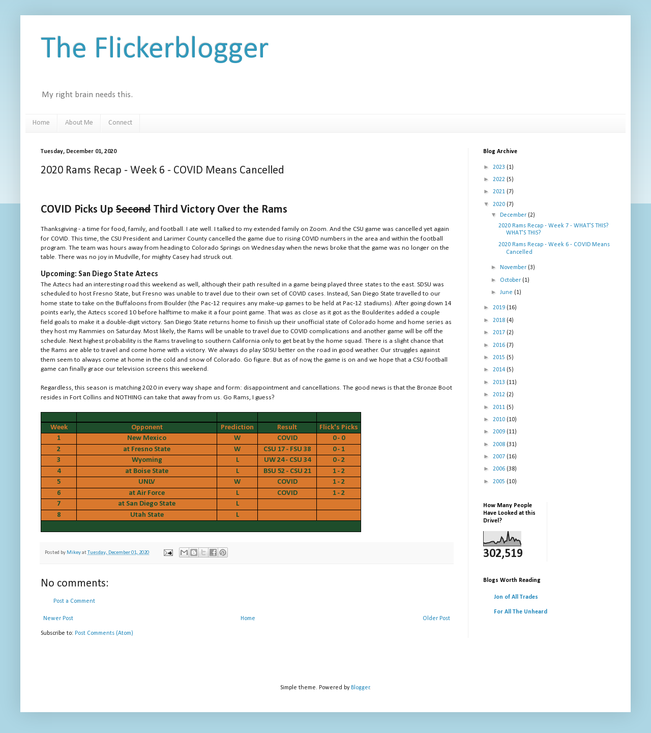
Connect (120, 123)
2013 (500, 382)
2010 (500, 420)
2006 (500, 469)
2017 (500, 333)
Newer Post (58, 618)
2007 (500, 457)
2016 (500, 345)
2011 (500, 407)
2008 (500, 445)
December (514, 215)
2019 (500, 308)
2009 (500, 432)
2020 (500, 204)
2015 (500, 358)
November (514, 268)
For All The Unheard (520, 612)
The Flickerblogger (155, 50)
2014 (500, 370)
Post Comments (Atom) (104, 633)
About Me (79, 123)
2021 (500, 192)
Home (41, 123)
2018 (500, 320)
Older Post (436, 618)
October (511, 280)
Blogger (360, 688)
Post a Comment (74, 601)
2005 (500, 482)
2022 (500, 180)
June (507, 292)
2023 (500, 167)
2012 (500, 395)
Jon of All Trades (516, 597)
